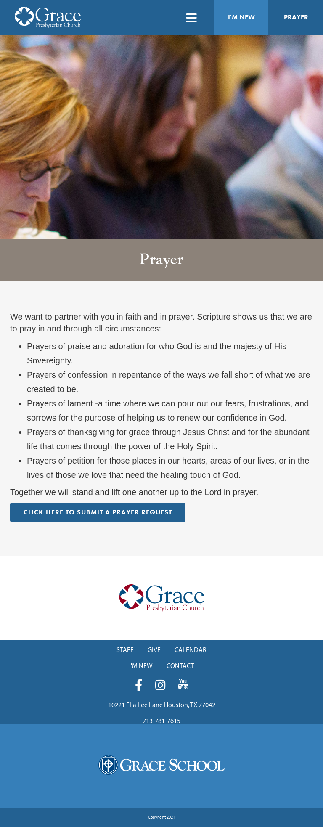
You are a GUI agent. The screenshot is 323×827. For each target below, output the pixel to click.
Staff (125, 649)
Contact (180, 665)
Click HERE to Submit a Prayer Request (98, 512)
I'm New (241, 17)
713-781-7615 (161, 720)
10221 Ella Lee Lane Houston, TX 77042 (161, 704)
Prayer (296, 17)
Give (154, 649)
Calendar (191, 649)
